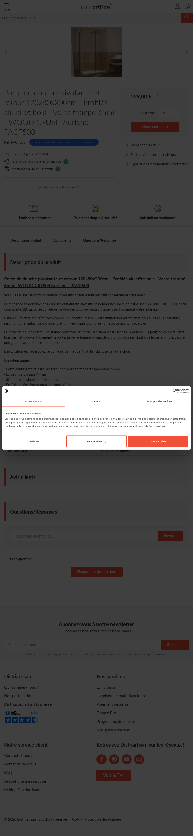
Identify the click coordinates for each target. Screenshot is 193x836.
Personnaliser (96, 441)
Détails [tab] (96, 401)
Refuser (34, 441)
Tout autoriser (158, 441)
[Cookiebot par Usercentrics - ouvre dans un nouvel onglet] (167, 391)
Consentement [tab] (33, 401)
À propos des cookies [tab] (159, 401)
